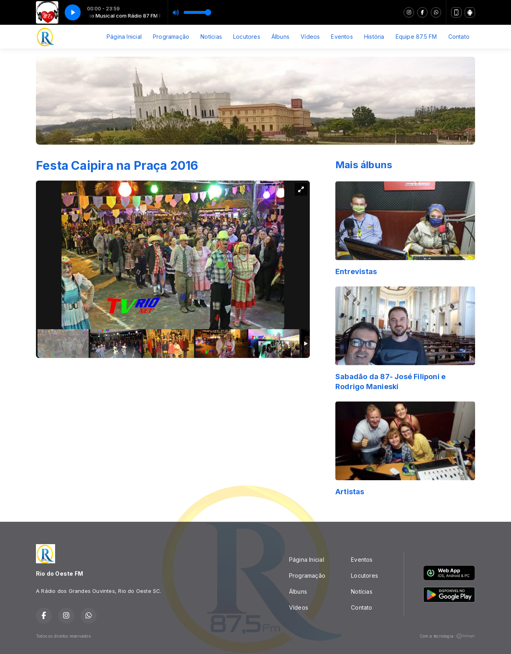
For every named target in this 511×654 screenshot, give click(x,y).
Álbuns (280, 36)
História (374, 36)
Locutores (246, 36)
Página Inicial (124, 36)
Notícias (211, 36)
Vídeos (310, 36)
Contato (458, 36)
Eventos (342, 36)
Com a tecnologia (447, 636)
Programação (171, 36)
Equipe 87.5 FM (416, 36)
